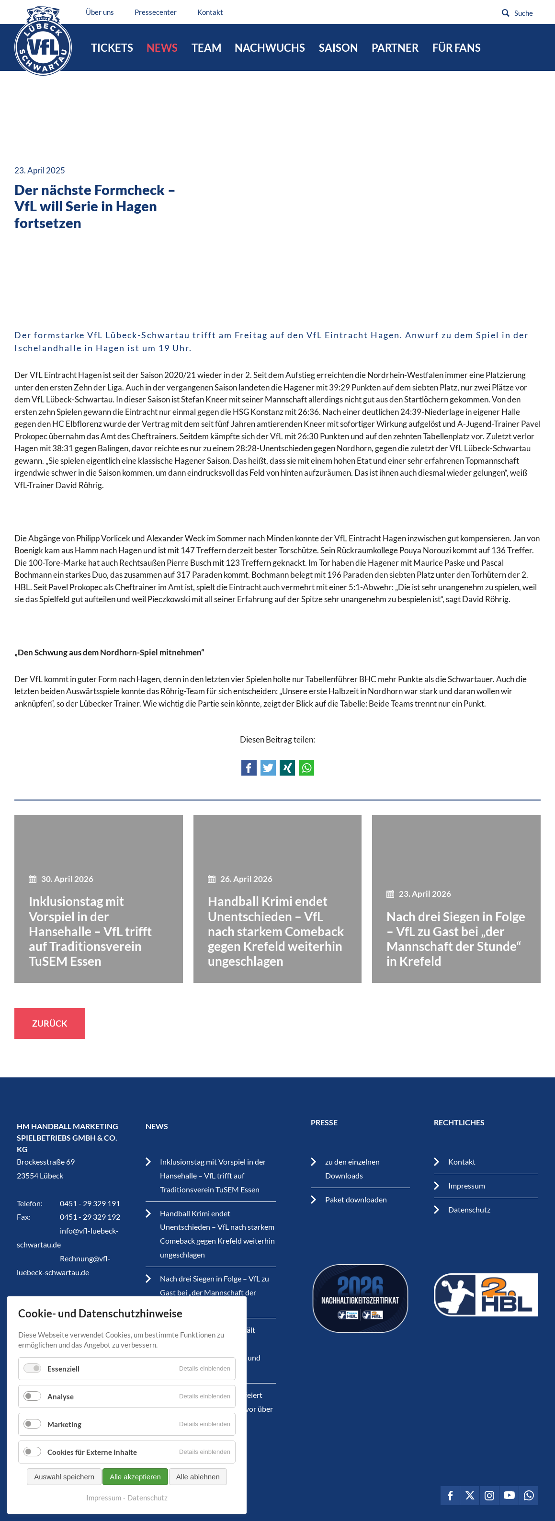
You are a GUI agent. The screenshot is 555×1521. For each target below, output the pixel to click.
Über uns (103, 12)
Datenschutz (469, 1209)
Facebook (249, 768)
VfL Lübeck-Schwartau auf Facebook (450, 1495)
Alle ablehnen (198, 1477)
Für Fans (456, 47)
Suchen (506, 13)
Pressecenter (158, 12)
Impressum (466, 1185)
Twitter (268, 768)
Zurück (50, 1023)
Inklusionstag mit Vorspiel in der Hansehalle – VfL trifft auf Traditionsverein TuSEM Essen (213, 1175)
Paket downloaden (356, 1199)
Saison (338, 47)
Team (206, 47)
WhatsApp (306, 768)
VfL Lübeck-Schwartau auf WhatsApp (528, 1495)
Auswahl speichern (64, 1477)
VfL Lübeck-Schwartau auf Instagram (489, 1495)
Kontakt (213, 12)
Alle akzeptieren (135, 1477)
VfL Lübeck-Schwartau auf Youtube (509, 1495)
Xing (287, 768)
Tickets (112, 47)
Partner (395, 47)
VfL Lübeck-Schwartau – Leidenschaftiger (44, 42)
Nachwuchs (270, 47)
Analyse (60, 1396)
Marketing (64, 1424)
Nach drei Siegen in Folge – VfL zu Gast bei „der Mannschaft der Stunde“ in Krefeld (214, 1292)
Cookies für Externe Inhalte (92, 1452)
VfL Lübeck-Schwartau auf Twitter (469, 1495)
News (162, 47)
